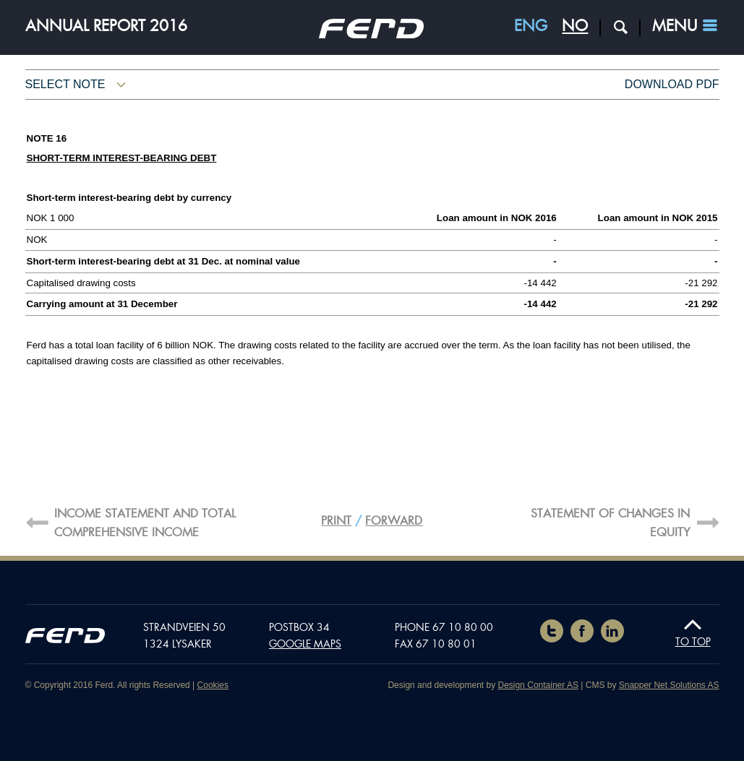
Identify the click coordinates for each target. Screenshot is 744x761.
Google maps (305, 643)
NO (575, 26)
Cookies (212, 685)
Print (336, 520)
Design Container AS (538, 685)
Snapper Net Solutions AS (669, 685)
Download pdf (672, 84)
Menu (674, 26)
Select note (65, 84)
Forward (393, 520)
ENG (530, 26)
